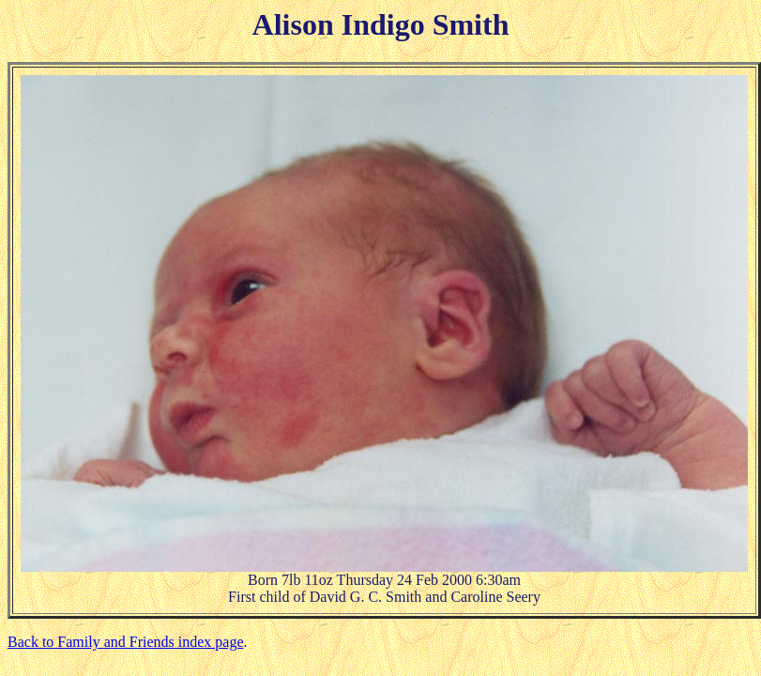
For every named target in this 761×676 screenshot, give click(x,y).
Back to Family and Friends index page (126, 642)
